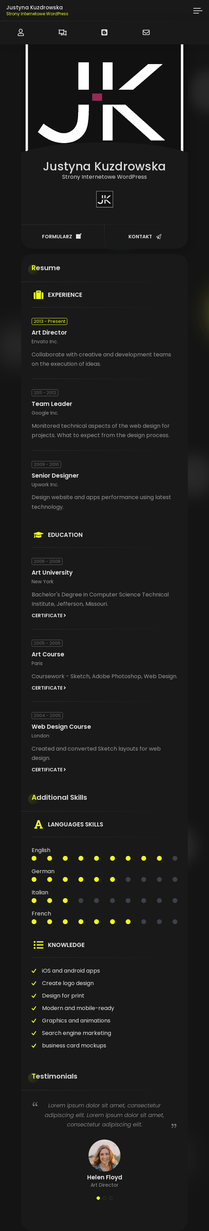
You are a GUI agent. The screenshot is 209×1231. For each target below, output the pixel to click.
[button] (98, 1198)
